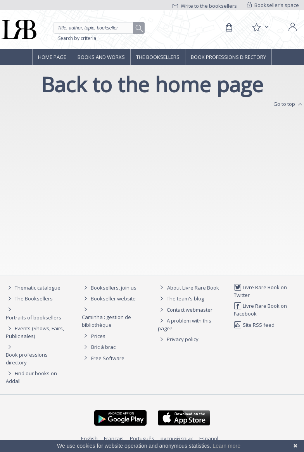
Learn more (226, 446)
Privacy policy (178, 339)
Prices (98, 336)
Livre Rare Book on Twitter (260, 290)
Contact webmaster (185, 310)
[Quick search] (99, 28)
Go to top (288, 104)
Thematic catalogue (33, 288)
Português (142, 438)
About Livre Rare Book (193, 287)
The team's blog (181, 298)
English (89, 438)
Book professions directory (228, 56)
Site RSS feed (254, 325)
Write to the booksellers (205, 5)
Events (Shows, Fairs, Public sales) (35, 332)
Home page (52, 56)
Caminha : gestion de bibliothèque (106, 321)
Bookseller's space (273, 5)
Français (114, 438)
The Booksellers (158, 56)
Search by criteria (77, 38)
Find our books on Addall (31, 377)
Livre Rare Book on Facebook (260, 309)
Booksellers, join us (109, 288)
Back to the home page (152, 84)
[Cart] (229, 27)
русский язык (177, 438)
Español (208, 438)
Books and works (101, 56)
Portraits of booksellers (33, 317)
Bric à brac (103, 346)
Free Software (107, 358)
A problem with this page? (184, 324)
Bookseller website (109, 298)
